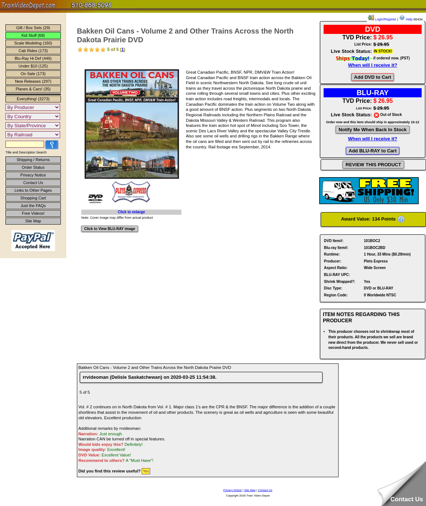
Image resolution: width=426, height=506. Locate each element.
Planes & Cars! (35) (33, 89)
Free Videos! (33, 213)
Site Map (33, 221)
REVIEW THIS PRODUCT (373, 164)
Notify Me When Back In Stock (372, 129)
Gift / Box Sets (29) (33, 28)
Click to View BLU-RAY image (109, 229)
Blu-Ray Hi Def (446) (33, 58)
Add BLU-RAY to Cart (372, 150)
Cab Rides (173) (33, 50)
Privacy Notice (33, 175)
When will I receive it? (372, 65)
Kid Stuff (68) (33, 35)
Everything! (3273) (33, 99)
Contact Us (33, 182)
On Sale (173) (33, 73)
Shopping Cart (33, 198)
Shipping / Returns (33, 159)
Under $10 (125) (33, 66)
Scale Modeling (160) (33, 43)
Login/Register (382, 19)
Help (406, 19)
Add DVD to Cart (372, 77)
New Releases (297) (33, 81)
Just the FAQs (33, 205)
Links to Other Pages (33, 190)
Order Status (33, 167)
